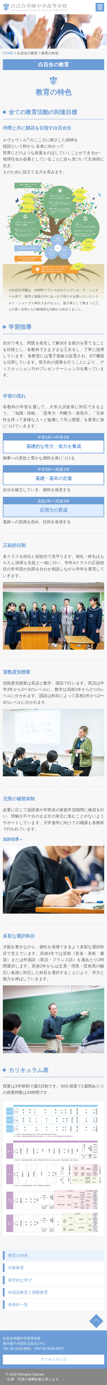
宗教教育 (16, 1267)
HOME (8, 53)
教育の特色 (18, 1255)
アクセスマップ (53, 1359)
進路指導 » (12, 839)
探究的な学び (20, 1280)
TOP (96, 1321)
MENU (100, 7)
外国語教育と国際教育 (28, 1292)
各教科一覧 (18, 1304)
